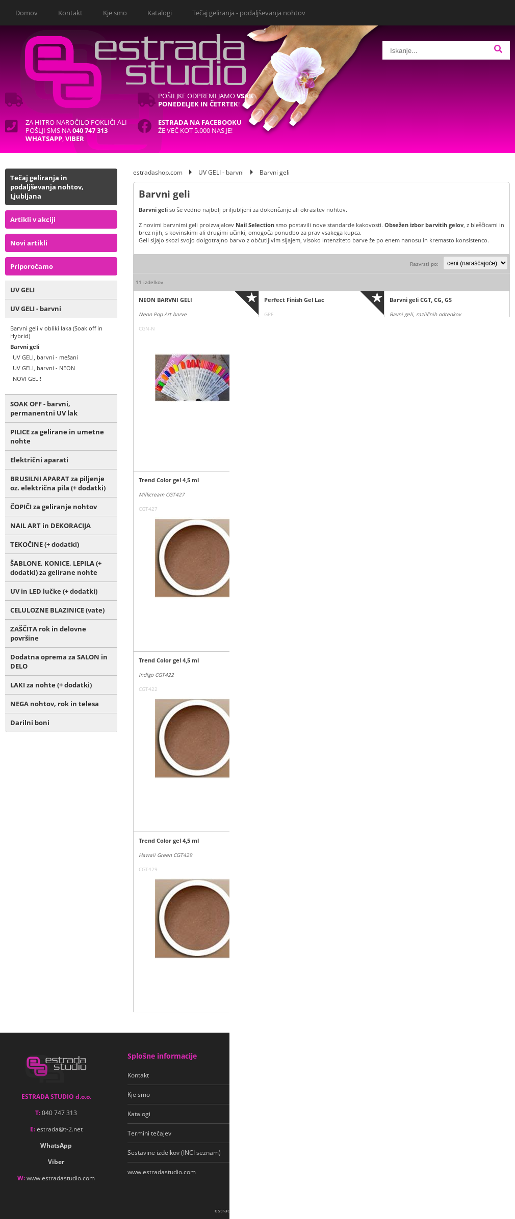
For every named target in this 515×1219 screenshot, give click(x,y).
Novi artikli (28, 242)
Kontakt (70, 12)
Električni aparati (39, 459)
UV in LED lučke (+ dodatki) (53, 591)
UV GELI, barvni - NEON (44, 368)
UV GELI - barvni (35, 308)
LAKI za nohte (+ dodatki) (51, 684)
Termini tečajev (149, 1133)
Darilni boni (29, 722)
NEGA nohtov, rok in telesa (54, 703)
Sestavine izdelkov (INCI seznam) (174, 1152)
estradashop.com (158, 172)
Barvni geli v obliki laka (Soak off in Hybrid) (56, 332)
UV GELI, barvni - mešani (45, 357)
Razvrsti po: (424, 263)
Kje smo (115, 12)
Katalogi (159, 12)
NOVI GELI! (27, 378)
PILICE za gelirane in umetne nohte (57, 436)
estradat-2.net (60, 1129)
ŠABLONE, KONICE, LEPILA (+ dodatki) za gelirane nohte (55, 568)
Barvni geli (24, 346)
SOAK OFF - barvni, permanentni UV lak (44, 408)
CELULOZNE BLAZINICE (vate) (57, 610)
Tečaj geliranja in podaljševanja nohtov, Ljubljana (47, 187)
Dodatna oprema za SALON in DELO (59, 661)
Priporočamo (31, 266)
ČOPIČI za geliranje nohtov (53, 506)
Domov (26, 12)
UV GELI (22, 289)
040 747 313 (59, 1113)
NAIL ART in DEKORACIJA (50, 525)
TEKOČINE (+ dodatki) (44, 544)
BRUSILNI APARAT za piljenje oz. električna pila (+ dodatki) (58, 483)
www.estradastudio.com (61, 1178)
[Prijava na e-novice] (500, 1075)
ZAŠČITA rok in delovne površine (48, 633)
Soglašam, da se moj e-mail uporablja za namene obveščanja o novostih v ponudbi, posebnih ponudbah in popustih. (438, 1108)
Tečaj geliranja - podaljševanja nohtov (248, 12)
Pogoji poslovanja (274, 1075)
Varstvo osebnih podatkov (286, 1094)
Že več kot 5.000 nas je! (200, 126)
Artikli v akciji (33, 219)
